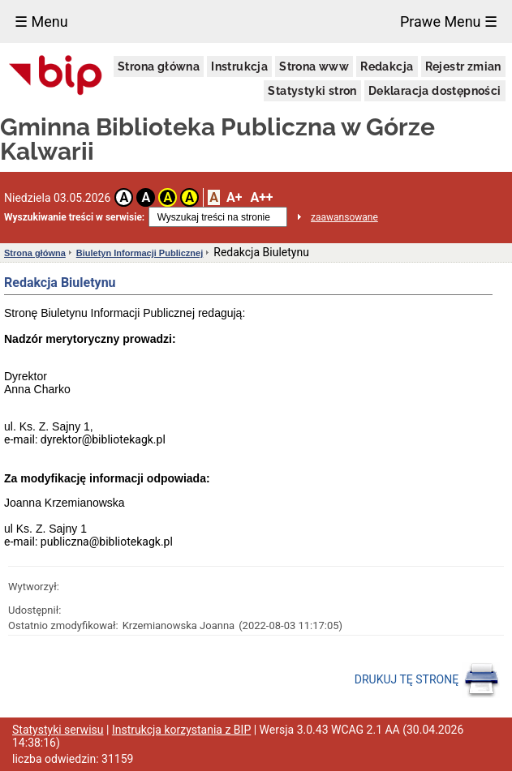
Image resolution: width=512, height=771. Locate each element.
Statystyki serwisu (58, 729)
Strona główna (159, 66)
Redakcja (386, 66)
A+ (234, 197)
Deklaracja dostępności (434, 90)
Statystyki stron (312, 90)
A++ (261, 197)
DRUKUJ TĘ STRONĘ (427, 680)
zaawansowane (344, 217)
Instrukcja (239, 66)
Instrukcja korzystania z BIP (181, 729)
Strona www (314, 66)
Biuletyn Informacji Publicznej (139, 253)
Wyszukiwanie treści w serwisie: (74, 217)
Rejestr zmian (463, 66)
